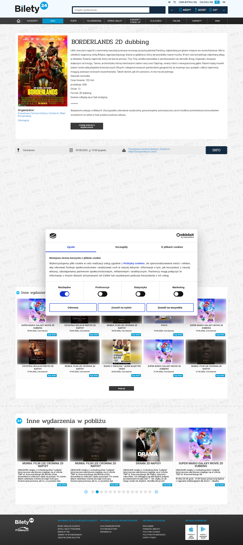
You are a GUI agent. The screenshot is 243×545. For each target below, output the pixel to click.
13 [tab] (145, 492)
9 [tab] (128, 492)
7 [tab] (119, 492)
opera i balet (114, 21)
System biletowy (108, 529)
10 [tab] (132, 492)
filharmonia (94, 21)
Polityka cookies (151, 532)
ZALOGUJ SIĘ (206, 2)
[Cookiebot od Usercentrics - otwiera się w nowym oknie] (179, 235)
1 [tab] (93, 492)
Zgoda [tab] (71, 246)
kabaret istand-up (135, 20)
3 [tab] (101, 492)
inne (217, 21)
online (176, 21)
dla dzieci (155, 21)
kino (52, 21)
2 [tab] (97, 492)
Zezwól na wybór (121, 307)
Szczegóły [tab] (121, 246)
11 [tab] (137, 492)
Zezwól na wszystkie (170, 307)
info (216, 150)
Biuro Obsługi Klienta (69, 526)
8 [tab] (123, 492)
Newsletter (64, 532)
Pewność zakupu (151, 529)
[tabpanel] (42, 457)
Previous (86, 492)
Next (156, 492)
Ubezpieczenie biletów (69, 538)
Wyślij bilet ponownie (69, 529)
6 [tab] (115, 492)
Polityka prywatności (154, 535)
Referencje (105, 532)
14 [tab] (150, 492)
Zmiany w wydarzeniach (70, 535)
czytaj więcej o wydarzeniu (87, 126)
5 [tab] (110, 492)
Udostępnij (23, 120)
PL (217, 2)
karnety (197, 21)
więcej (121, 388)
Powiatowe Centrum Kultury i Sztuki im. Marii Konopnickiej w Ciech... (149, 150)
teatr (73, 21)
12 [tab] (141, 492)
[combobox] (111, 10)
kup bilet (52, 335)
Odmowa (73, 307)
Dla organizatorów (110, 526)
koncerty (32, 21)
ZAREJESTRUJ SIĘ (188, 2)
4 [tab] (106, 492)
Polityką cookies (134, 263)
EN (224, 2)
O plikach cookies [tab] (172, 246)
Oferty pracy (149, 538)
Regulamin (148, 526)
